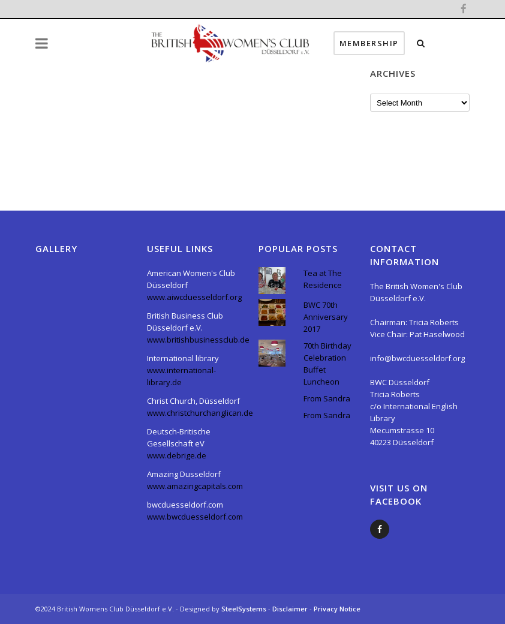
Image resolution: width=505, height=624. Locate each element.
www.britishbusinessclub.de (198, 339)
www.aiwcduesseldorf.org (194, 297)
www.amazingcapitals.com (195, 486)
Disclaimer (290, 608)
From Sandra (326, 398)
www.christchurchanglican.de (200, 412)
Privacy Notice (337, 608)
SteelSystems (244, 608)
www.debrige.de (176, 455)
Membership (413, 43)
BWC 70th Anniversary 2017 (325, 316)
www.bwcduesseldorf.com (195, 516)
